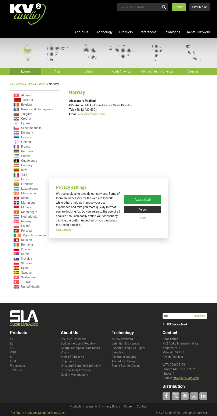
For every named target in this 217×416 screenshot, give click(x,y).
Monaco (23, 207)
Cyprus (22, 123)
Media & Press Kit (72, 357)
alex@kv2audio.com (91, 114)
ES (11, 343)
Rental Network (198, 32)
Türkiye (22, 282)
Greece (22, 156)
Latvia (21, 179)
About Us (81, 32)
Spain (21, 268)
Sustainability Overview (76, 370)
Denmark (23, 132)
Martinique (24, 202)
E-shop (179, 7)
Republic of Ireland (30, 235)
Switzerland (25, 277)
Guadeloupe (25, 160)
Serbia (21, 254)
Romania (23, 245)
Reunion (23, 240)
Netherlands (25, 217)
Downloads (171, 32)
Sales (30, 84)
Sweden (23, 272)
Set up (142, 218)
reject (113, 220)
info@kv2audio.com (186, 378)
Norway (22, 221)
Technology (104, 32)
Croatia (22, 118)
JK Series (16, 370)
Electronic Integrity (124, 357)
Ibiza (21, 170)
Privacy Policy (111, 406)
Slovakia (23, 259)
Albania (22, 95)
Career (128, 406)
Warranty (92, 406)
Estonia (22, 137)
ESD (12, 348)
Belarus (23, 100)
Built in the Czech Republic (78, 343)
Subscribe (199, 315)
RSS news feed (175, 324)
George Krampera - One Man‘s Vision (80, 350)
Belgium (23, 104)
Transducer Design (124, 361)
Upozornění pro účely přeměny (81, 365)
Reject (142, 209)
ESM (13, 361)
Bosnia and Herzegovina (33, 109)
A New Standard (122, 339)
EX (12, 339)
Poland (22, 226)
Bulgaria (23, 114)
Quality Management (74, 374)
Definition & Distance (125, 343)
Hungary (23, 165)
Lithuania (23, 184)
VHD (13, 352)
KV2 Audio (17, 84)
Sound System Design (126, 365)
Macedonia (25, 193)
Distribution (199, 7)
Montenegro (25, 212)
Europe (41, 84)
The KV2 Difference (73, 339)
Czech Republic (28, 128)
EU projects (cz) (71, 361)
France (22, 146)
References (148, 32)
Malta (21, 198)
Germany (23, 151)
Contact (170, 332)
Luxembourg (26, 188)
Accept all (142, 199)
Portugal (23, 231)
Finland (22, 142)
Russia (22, 249)
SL (11, 357)
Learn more (63, 229)
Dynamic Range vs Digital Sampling (128, 350)
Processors (17, 365)
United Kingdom (28, 287)
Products (126, 32)
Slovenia (23, 263)
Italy (20, 174)
